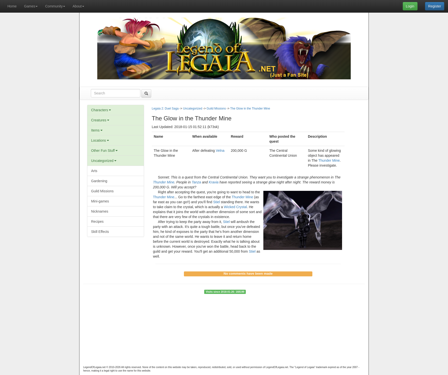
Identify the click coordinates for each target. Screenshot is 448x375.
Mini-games (100, 201)
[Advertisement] (224, 331)
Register (434, 6)
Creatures (100, 120)
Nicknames (99, 211)
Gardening (99, 181)
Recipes (97, 221)
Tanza (196, 182)
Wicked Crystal (235, 207)
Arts (94, 171)
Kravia (214, 182)
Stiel (216, 202)
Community (55, 6)
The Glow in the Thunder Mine (250, 108)
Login (410, 6)
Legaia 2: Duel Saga (165, 108)
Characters (101, 110)
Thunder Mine (329, 160)
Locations (100, 140)
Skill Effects (100, 232)
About (78, 6)
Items (96, 130)
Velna (220, 151)
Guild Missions (102, 191)
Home (12, 6)
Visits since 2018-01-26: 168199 (225, 291)
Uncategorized (103, 161)
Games (31, 6)
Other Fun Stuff (104, 151)
